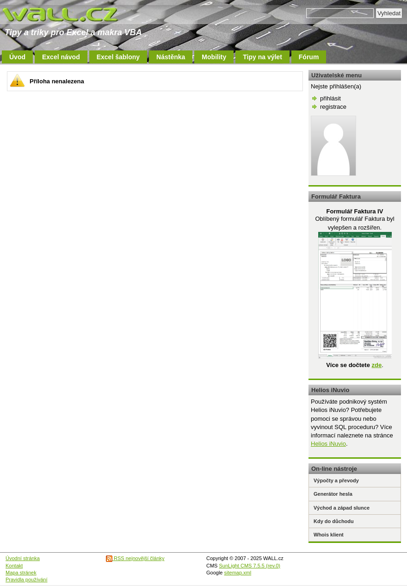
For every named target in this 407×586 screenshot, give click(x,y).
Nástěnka (170, 57)
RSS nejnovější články (135, 558)
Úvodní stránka (23, 558)
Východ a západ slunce (342, 508)
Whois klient (329, 534)
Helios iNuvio (328, 443)
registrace (333, 106)
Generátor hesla (333, 494)
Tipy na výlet (262, 57)
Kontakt (14, 565)
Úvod (17, 57)
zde (376, 365)
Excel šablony (118, 57)
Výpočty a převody (336, 480)
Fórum (309, 57)
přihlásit (330, 98)
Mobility (214, 57)
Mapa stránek (21, 572)
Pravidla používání (27, 579)
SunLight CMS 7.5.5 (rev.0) (249, 565)
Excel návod (61, 57)
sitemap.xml (238, 572)
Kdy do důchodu (334, 521)
